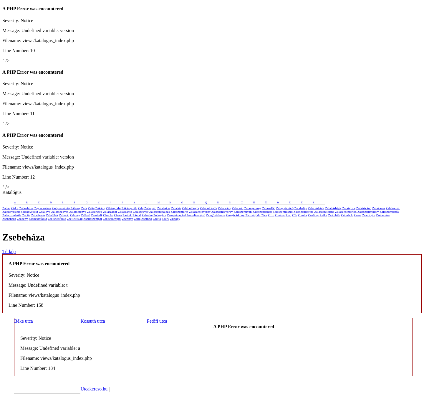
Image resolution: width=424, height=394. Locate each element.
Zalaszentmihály (368, 211)
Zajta (91, 208)
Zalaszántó (125, 211)
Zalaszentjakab (262, 211)
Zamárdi (96, 215)
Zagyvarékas (42, 208)
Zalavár (64, 215)
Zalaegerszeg (252, 208)
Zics (264, 215)
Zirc (288, 215)
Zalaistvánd (363, 208)
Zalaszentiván (243, 211)
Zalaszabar (110, 211)
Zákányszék (129, 208)
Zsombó (146, 218)
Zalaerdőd (268, 208)
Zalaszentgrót (179, 211)
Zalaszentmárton (346, 211)
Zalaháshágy (316, 208)
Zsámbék (334, 215)
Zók (294, 215)
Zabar (6, 208)
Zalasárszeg (94, 211)
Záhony (75, 208)
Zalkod (85, 215)
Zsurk (165, 218)
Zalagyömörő (284, 208)
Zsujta (157, 218)
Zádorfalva (26, 208)
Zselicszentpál (92, 218)
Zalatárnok (38, 215)
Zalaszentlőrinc (304, 211)
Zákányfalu (113, 208)
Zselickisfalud (38, 218)
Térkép (9, 251)
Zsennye (127, 218)
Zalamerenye (77, 211)
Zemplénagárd (176, 215)
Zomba (302, 215)
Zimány (280, 215)
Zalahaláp (300, 208)
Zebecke (147, 215)
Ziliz (271, 215)
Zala (141, 208)
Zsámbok (347, 215)
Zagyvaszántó (60, 208)
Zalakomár (393, 208)
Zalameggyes (60, 211)
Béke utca (23, 321)
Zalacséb (238, 208)
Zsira (137, 218)
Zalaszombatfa (389, 211)
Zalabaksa (163, 208)
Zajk (84, 208)
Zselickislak (74, 218)
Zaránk (127, 215)
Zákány (100, 208)
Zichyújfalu (252, 215)
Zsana (357, 215)
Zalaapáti (150, 208)
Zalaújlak (52, 215)
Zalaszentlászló (283, 211)
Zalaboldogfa (190, 208)
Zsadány (313, 215)
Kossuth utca (92, 321)
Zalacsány (224, 208)
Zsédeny (22, 218)
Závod (136, 215)
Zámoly (108, 215)
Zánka (118, 215)
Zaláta (26, 215)
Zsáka (323, 215)
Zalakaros (378, 208)
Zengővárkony (215, 215)
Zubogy (175, 218)
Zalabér (176, 208)
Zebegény (159, 215)
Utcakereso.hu (93, 388)
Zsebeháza (383, 215)
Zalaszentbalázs (159, 211)
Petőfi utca (157, 321)
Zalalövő (44, 211)
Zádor (14, 208)
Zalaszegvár (140, 211)
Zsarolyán (368, 215)
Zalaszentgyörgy (200, 211)
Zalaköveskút (11, 211)
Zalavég (75, 215)
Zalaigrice (348, 208)
